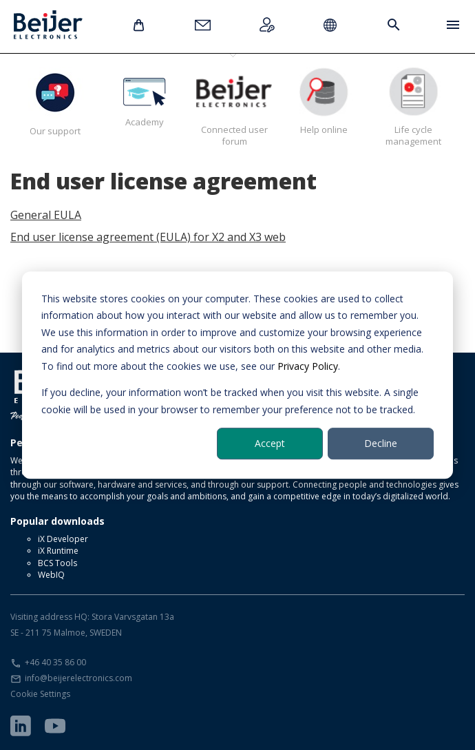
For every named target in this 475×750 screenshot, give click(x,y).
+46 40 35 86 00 (55, 662)
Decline (380, 443)
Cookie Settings (40, 694)
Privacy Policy (307, 366)
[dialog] (237, 375)
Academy (144, 97)
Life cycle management (413, 107)
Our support (55, 102)
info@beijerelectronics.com (78, 678)
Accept (270, 443)
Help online (323, 101)
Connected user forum (234, 107)
